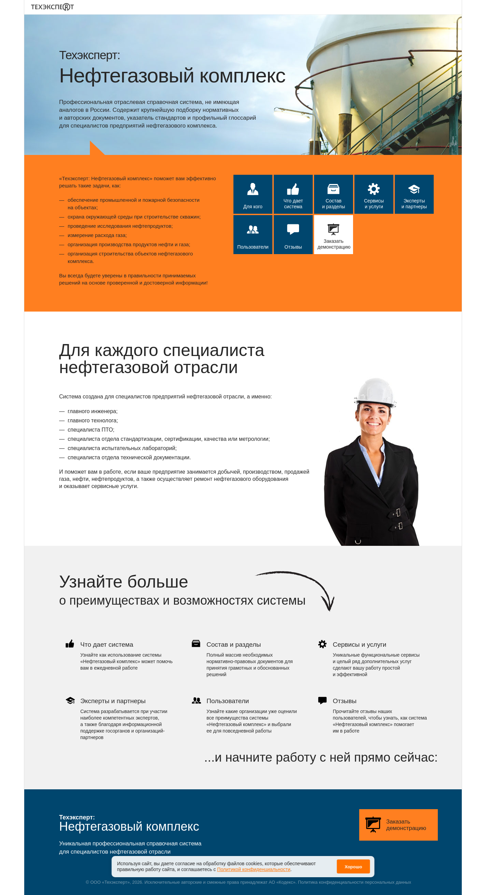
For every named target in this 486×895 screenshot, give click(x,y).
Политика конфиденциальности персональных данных (354, 882)
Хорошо (353, 862)
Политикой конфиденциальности (253, 865)
